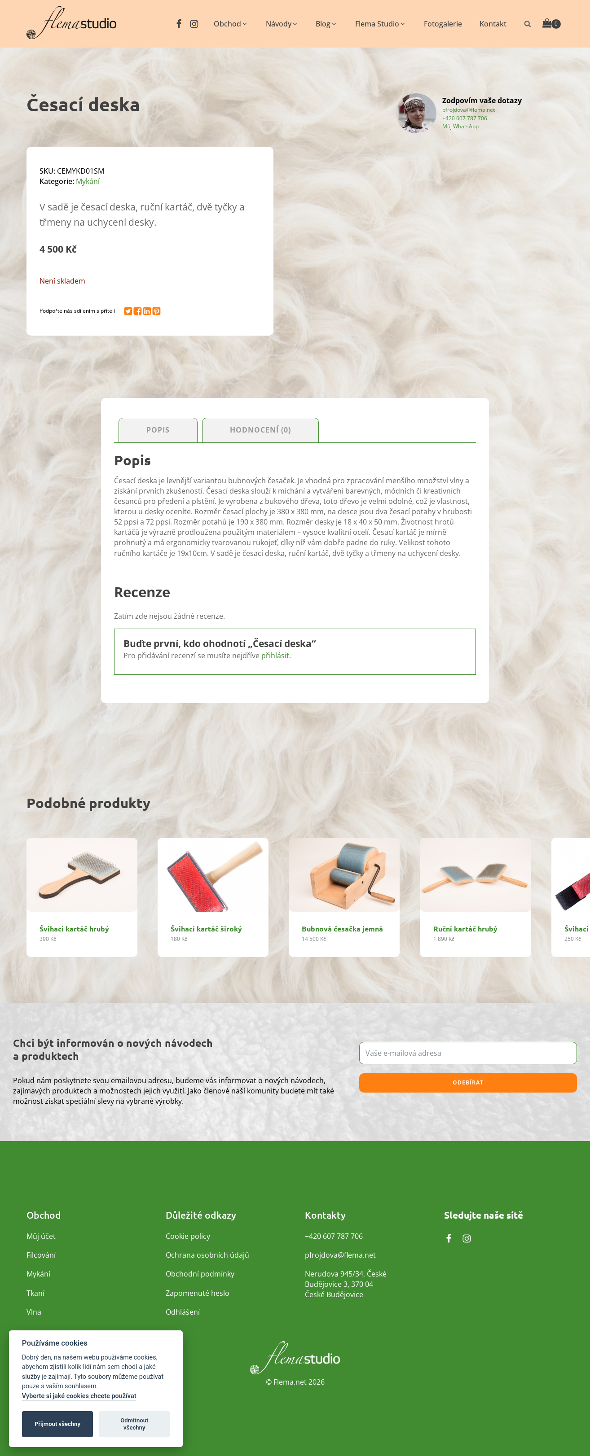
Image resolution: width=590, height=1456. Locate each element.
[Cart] (552, 24)
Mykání (88, 181)
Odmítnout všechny (134, 1424)
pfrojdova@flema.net (468, 110)
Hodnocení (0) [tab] (260, 430)
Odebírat (468, 1083)
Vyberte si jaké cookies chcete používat (79, 1396)
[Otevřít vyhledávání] (527, 24)
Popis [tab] (158, 430)
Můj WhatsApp (460, 126)
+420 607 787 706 (464, 118)
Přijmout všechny (57, 1424)
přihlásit (275, 656)
